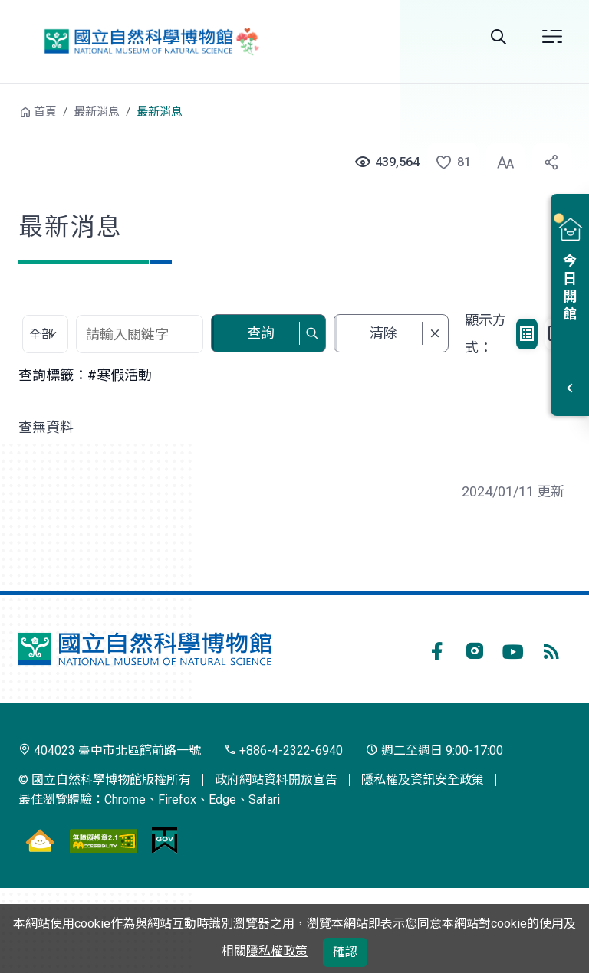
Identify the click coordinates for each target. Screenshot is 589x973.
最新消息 (97, 112)
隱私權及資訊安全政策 (422, 779)
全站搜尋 (498, 36)
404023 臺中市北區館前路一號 (109, 750)
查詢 (261, 333)
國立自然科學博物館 (148, 41)
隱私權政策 (277, 951)
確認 (345, 952)
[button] (445, 162)
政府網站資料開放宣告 (276, 779)
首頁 (45, 112)
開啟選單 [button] (552, 36)
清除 (383, 333)
